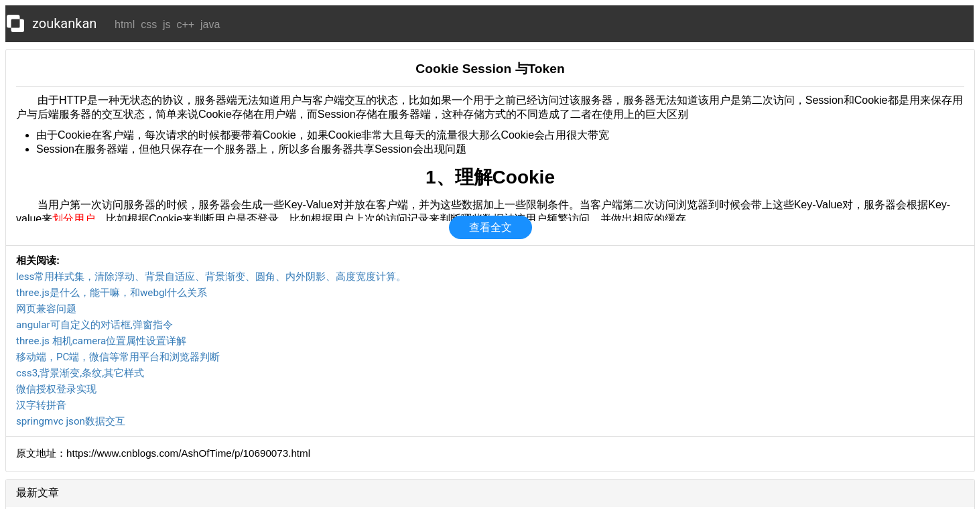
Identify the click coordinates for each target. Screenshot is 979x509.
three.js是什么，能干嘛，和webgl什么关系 (111, 293)
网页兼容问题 (46, 309)
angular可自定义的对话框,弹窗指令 (94, 325)
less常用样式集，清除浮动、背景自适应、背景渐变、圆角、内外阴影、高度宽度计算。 (211, 277)
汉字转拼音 (41, 405)
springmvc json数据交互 (70, 421)
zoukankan (64, 23)
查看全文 (490, 227)
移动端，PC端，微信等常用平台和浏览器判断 (118, 357)
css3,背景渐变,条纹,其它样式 (80, 373)
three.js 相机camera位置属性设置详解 (101, 341)
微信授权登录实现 (56, 389)
